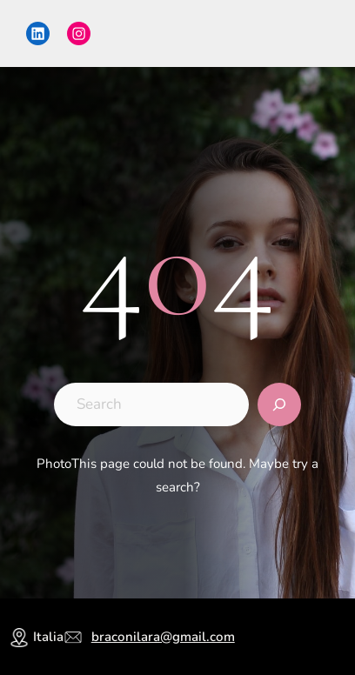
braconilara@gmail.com (163, 636)
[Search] (279, 404)
